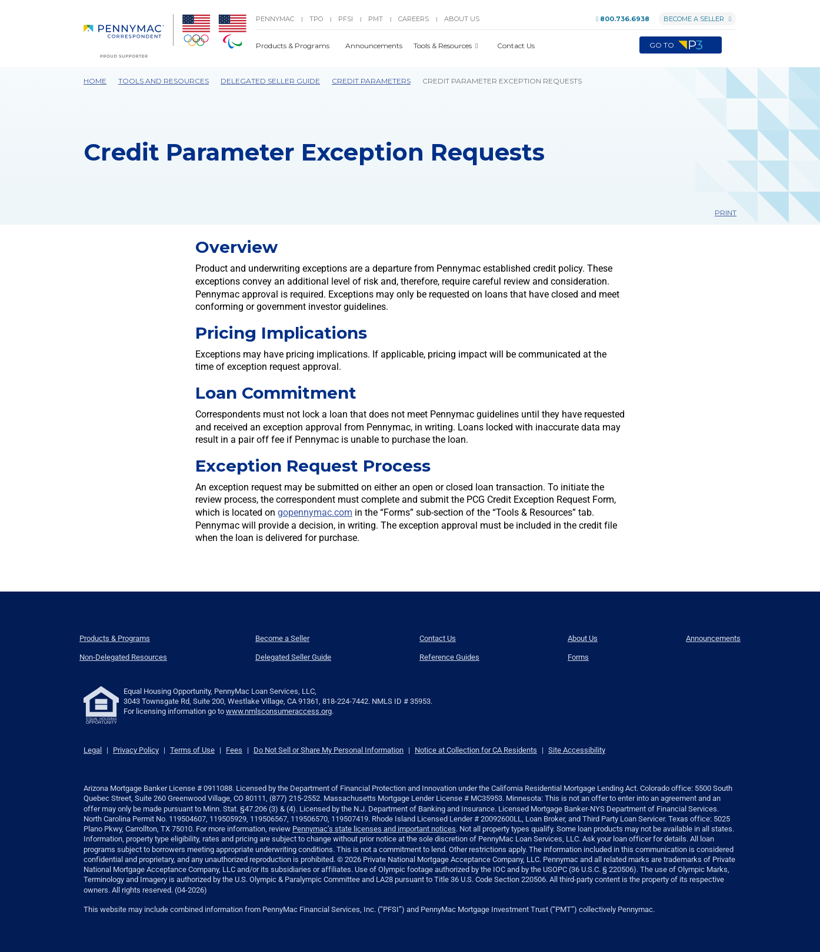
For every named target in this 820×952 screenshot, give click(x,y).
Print (720, 212)
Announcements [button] (374, 45)
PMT (375, 19)
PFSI (345, 19)
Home (95, 80)
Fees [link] (234, 750)
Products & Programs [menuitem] (114, 638)
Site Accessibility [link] (576, 750)
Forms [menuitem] (578, 657)
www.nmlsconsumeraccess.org (279, 711)
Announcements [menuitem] (713, 638)
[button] (729, 45)
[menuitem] (129, 36)
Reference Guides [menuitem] (449, 657)
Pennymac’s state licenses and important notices (374, 828)
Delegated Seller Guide (270, 80)
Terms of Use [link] (192, 750)
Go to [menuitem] (680, 45)
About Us (461, 19)
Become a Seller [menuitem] (282, 638)
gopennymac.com (315, 512)
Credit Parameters (371, 80)
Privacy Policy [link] (136, 750)
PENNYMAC (275, 19)
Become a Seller (697, 19)
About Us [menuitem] (583, 638)
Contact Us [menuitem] (437, 638)
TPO (316, 19)
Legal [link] (93, 750)
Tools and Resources (163, 80)
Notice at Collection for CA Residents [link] (476, 750)
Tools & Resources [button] (444, 45)
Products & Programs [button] (293, 45)
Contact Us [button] (516, 45)
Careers (413, 19)
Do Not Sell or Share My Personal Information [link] (329, 750)
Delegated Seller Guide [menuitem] (293, 657)
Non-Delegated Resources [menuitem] (123, 657)
